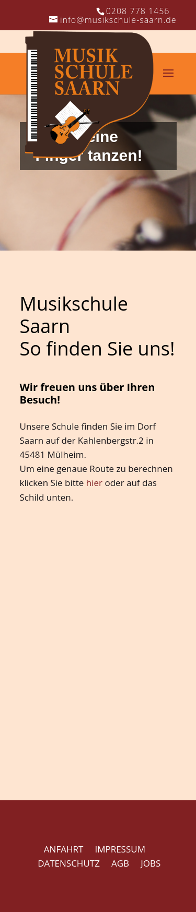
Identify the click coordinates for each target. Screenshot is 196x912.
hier (94, 483)
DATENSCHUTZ (69, 863)
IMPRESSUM (120, 849)
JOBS (150, 863)
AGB (120, 863)
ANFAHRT (63, 849)
